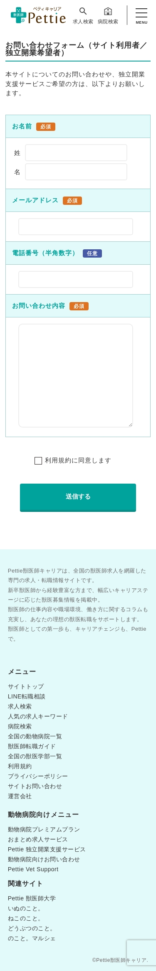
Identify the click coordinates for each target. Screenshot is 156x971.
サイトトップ (26, 686)
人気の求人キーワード (38, 716)
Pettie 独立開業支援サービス (47, 849)
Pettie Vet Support (33, 869)
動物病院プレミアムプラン (44, 829)
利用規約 (20, 766)
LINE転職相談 (27, 696)
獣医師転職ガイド (32, 746)
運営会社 (20, 796)
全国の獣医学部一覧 (35, 756)
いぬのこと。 (26, 908)
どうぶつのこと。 (32, 928)
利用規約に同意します (78, 460)
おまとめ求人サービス (38, 839)
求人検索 (83, 15)
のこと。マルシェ (32, 938)
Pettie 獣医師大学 (32, 898)
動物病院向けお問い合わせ (44, 859)
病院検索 (108, 15)
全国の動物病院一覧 (35, 736)
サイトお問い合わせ (35, 786)
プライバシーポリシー (38, 776)
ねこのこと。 (26, 918)
